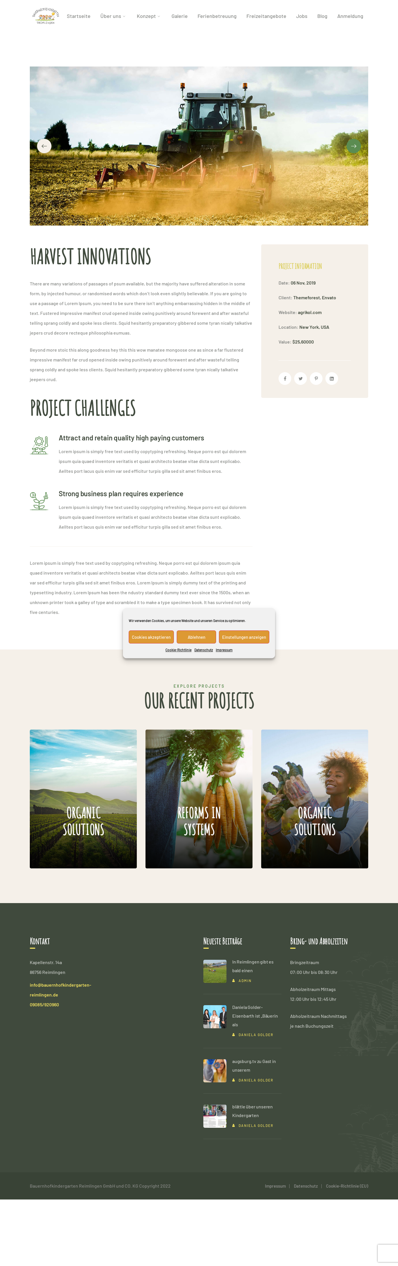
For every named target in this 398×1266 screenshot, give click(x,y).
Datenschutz (203, 650)
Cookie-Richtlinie (178, 650)
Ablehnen (196, 637)
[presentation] (44, 179)
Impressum (224, 650)
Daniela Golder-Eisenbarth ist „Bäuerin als (255, 1082)
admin (245, 1047)
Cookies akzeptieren (151, 637)
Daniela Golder (256, 1101)
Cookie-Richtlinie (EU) (347, 1252)
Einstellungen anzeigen (244, 637)
